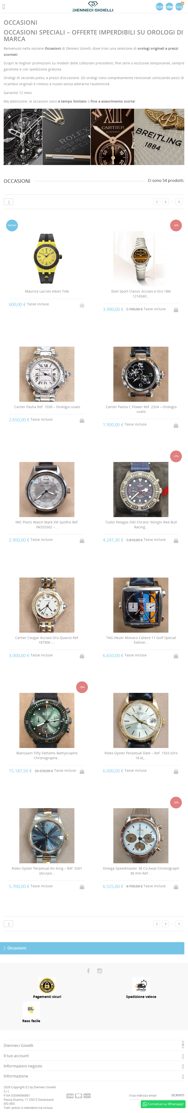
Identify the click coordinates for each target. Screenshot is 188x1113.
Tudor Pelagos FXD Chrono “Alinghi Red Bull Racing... (141, 524)
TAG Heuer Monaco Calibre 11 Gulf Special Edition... (141, 640)
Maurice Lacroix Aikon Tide (47, 291)
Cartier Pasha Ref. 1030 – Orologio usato (47, 406)
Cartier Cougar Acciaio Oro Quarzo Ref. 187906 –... (47, 640)
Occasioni (16, 947)
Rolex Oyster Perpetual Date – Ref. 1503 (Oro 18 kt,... (141, 755)
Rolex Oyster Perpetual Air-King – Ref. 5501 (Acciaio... (47, 871)
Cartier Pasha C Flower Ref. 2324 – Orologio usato (141, 409)
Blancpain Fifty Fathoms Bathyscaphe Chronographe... (47, 755)
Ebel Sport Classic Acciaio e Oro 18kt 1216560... (141, 293)
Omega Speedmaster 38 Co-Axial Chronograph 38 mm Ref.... (141, 871)
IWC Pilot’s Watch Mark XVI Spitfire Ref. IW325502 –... (47, 524)
